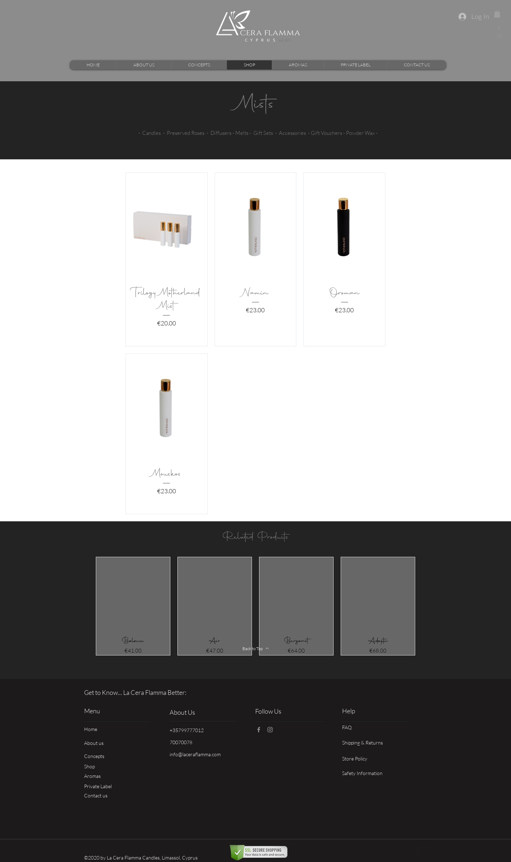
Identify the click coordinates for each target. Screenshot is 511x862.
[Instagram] (499, 36)
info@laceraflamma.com (195, 754)
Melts (241, 133)
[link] (497, 14)
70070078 (181, 742)
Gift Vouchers (326, 133)
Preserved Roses (185, 133)
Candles (151, 133)
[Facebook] (499, 28)
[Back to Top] (255, 648)
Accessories (292, 133)
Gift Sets (263, 133)
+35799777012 (187, 730)
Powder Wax (360, 133)
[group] (255, 606)
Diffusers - (222, 133)
